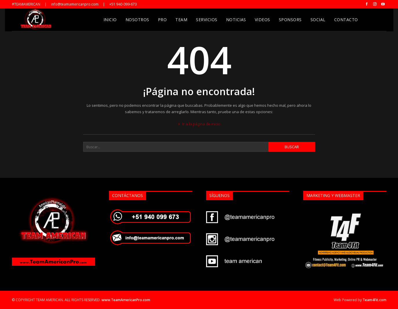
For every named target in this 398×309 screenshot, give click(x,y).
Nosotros (137, 19)
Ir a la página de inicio (199, 124)
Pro (162, 19)
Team (181, 19)
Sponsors (290, 19)
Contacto (346, 19)
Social (318, 19)
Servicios (206, 19)
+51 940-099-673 (123, 4)
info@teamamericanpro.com (75, 4)
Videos (262, 19)
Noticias (236, 19)
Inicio (110, 19)
